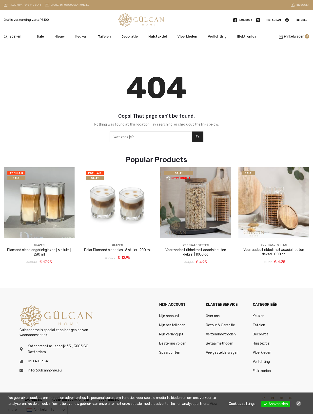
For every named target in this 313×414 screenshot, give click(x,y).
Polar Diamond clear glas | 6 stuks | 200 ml (117, 250)
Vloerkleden (187, 36)
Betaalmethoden (219, 343)
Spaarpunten (169, 352)
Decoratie (129, 36)
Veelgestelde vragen (222, 352)
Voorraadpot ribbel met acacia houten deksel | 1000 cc (195, 252)
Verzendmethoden (221, 334)
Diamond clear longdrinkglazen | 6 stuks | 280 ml (39, 252)
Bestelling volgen (172, 343)
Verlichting (217, 36)
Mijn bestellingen (172, 325)
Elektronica (246, 36)
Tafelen (104, 36)
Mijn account (169, 316)
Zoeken (197, 137)
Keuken (81, 36)
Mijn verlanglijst (171, 334)
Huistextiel (157, 36)
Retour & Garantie (220, 325)
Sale (40, 36)
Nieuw (60, 36)
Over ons (213, 316)
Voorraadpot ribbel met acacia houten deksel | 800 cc (273, 252)
